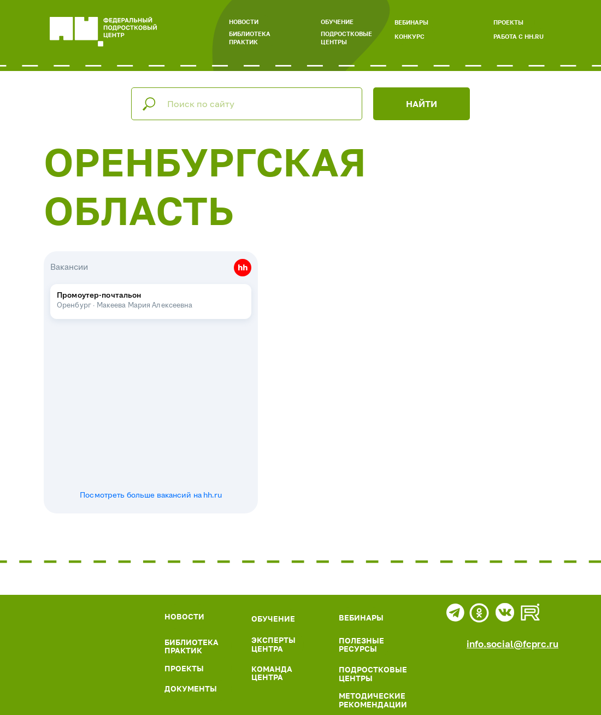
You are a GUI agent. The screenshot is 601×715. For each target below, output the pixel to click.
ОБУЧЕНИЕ (337, 21)
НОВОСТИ (243, 21)
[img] (84, 639)
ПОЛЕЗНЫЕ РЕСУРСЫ (361, 644)
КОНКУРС (409, 36)
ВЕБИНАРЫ (411, 22)
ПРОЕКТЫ (508, 22)
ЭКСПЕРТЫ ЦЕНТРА (273, 644)
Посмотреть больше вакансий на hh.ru (151, 495)
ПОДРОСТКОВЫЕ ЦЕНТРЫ (346, 37)
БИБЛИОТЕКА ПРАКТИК (249, 37)
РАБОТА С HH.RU (518, 36)
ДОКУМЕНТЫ (190, 688)
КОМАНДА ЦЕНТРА (271, 673)
